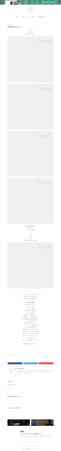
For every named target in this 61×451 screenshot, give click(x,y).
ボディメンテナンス (11, 384)
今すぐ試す (45, 2)
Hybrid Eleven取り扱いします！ (14, 396)
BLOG (33, 16)
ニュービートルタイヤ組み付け (13, 407)
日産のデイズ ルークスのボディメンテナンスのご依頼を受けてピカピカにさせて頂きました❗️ (23, 387)
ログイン (52, 2)
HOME (17, 16)
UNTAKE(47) (15, 355)
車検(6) (12, 355)
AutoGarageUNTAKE (41, 16)
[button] (17, 17)
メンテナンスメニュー (25, 16)
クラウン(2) (9, 355)
